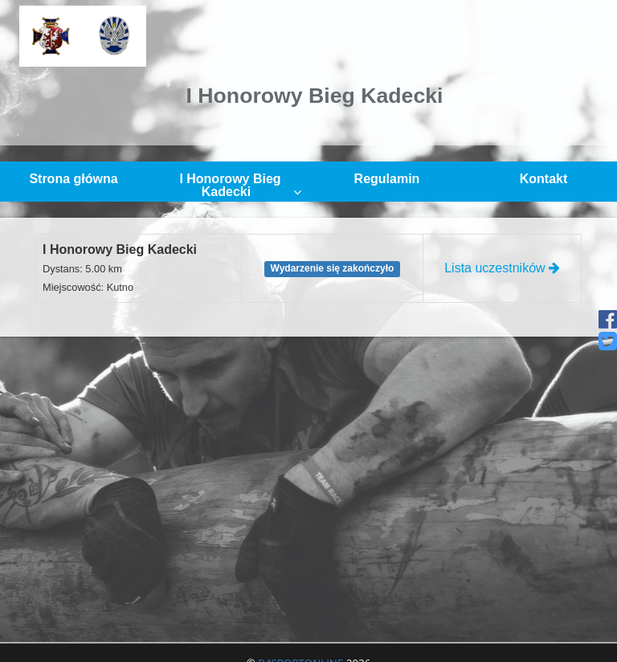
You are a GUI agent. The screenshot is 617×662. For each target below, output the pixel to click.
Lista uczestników (502, 268)
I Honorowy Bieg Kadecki (240, 185)
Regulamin (387, 179)
